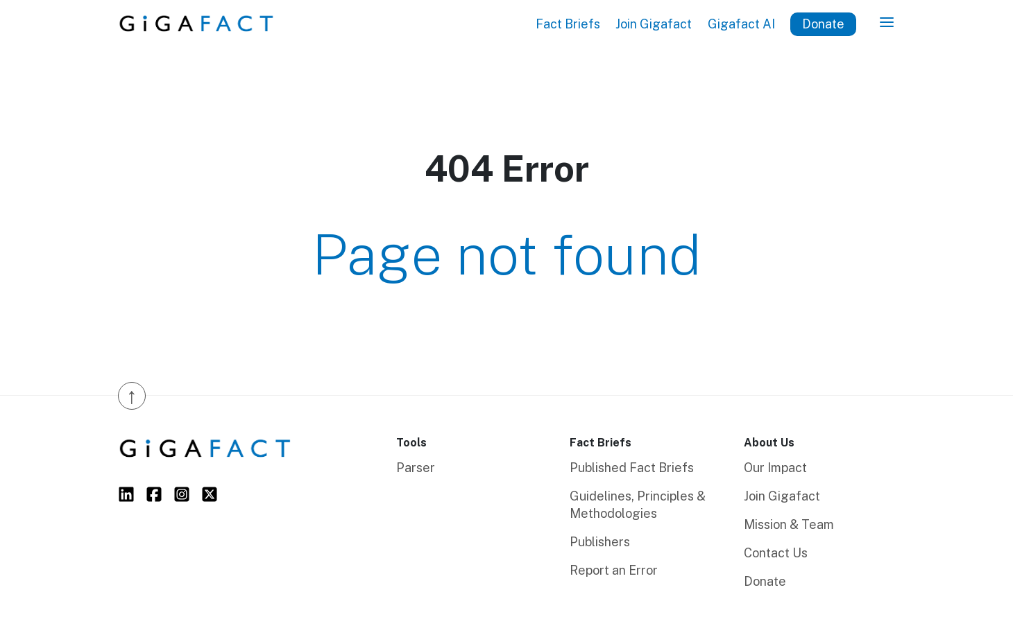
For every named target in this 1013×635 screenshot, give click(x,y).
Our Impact (775, 467)
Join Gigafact (653, 24)
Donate (823, 24)
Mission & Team (789, 524)
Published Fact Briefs (632, 467)
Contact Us (776, 553)
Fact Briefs (568, 24)
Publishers (600, 541)
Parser (415, 467)
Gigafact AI (741, 24)
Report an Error (614, 570)
